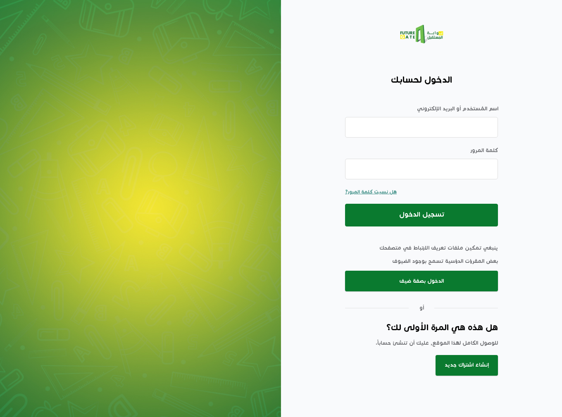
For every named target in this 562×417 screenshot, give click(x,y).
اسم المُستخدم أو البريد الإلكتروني (457, 109)
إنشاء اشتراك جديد (467, 365)
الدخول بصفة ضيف (421, 281)
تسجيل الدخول (421, 215)
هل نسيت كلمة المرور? (371, 192)
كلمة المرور (484, 150)
